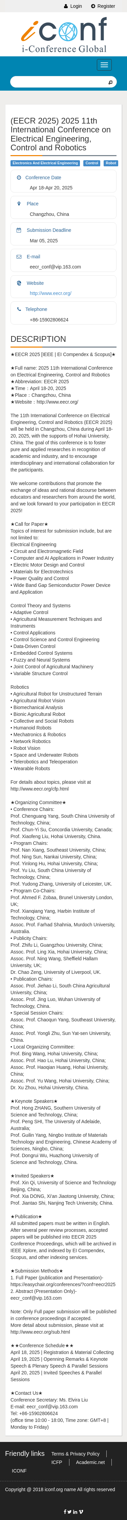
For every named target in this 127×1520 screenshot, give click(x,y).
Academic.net (90, 1462)
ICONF (19, 1470)
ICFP (56, 1462)
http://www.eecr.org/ (50, 293)
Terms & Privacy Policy (75, 1454)
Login (72, 6)
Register (102, 6)
